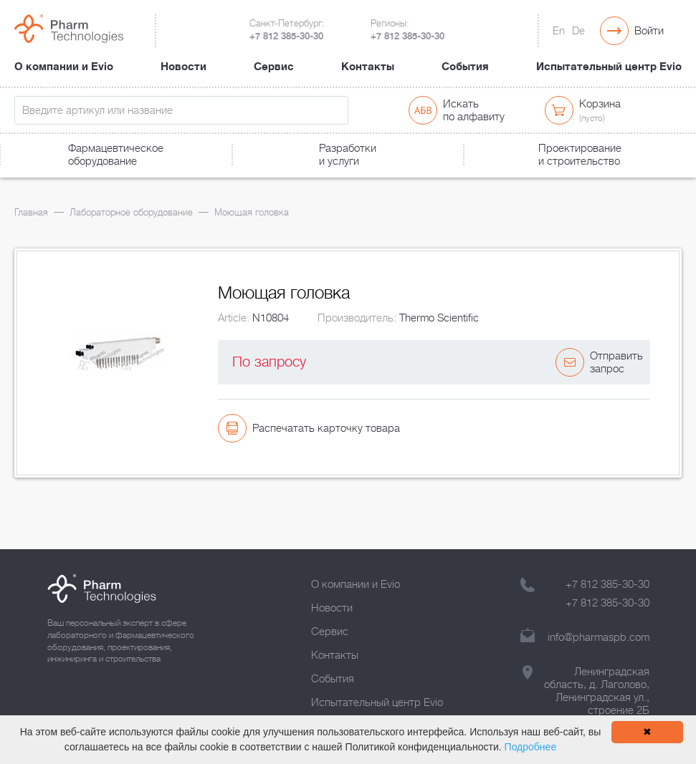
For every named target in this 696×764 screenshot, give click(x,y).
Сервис (274, 66)
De (578, 30)
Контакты (367, 66)
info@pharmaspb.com (598, 637)
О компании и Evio (63, 66)
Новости (183, 66)
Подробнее (531, 747)
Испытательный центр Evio (609, 66)
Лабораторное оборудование (131, 212)
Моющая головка (251, 212)
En (559, 30)
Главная (31, 212)
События (465, 66)
